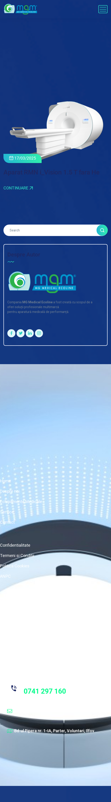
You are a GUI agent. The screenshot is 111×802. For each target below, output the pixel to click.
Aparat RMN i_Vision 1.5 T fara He (51, 172)
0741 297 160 (45, 691)
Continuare (18, 188)
